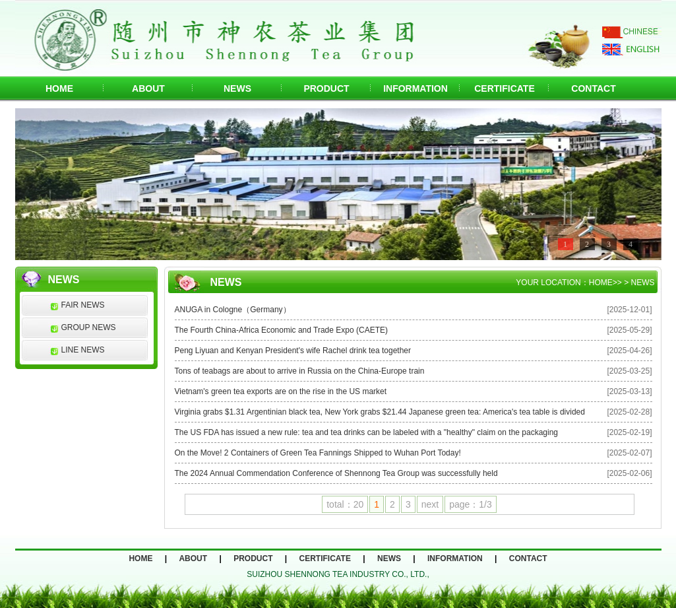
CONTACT (593, 88)
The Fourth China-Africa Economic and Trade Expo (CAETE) (281, 330)
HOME (59, 88)
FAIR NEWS (83, 305)
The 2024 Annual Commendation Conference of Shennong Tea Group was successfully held (336, 473)
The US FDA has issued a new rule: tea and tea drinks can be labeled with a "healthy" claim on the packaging (367, 432)
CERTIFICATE (504, 88)
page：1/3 (470, 504)
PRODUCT (326, 88)
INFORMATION (415, 88)
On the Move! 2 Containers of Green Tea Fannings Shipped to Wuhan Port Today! (318, 452)
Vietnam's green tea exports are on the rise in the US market (281, 391)
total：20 (344, 504)
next (430, 504)
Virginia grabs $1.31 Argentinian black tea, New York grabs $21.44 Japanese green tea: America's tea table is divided (380, 412)
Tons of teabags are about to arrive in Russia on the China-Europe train (300, 371)
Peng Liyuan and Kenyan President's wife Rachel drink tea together (293, 350)
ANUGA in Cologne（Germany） (233, 309)
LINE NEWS (83, 350)
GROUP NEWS (88, 327)
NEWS (237, 88)
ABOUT (148, 88)
